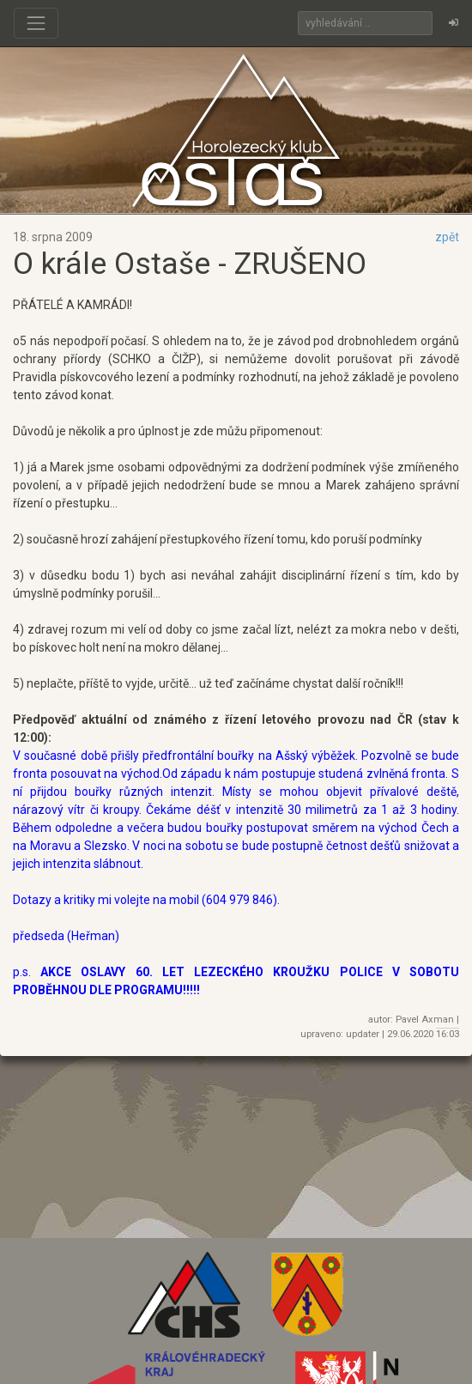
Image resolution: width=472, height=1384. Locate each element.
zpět (447, 237)
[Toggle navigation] (36, 23)
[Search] (365, 23)
